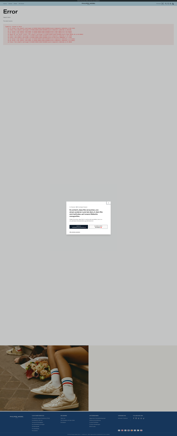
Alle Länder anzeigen (74, 232)
